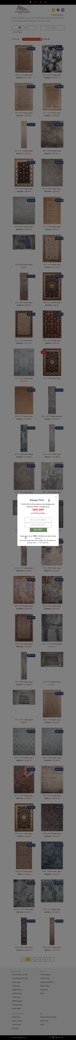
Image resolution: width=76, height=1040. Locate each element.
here (37, 542)
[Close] (38, 497)
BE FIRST (38, 530)
